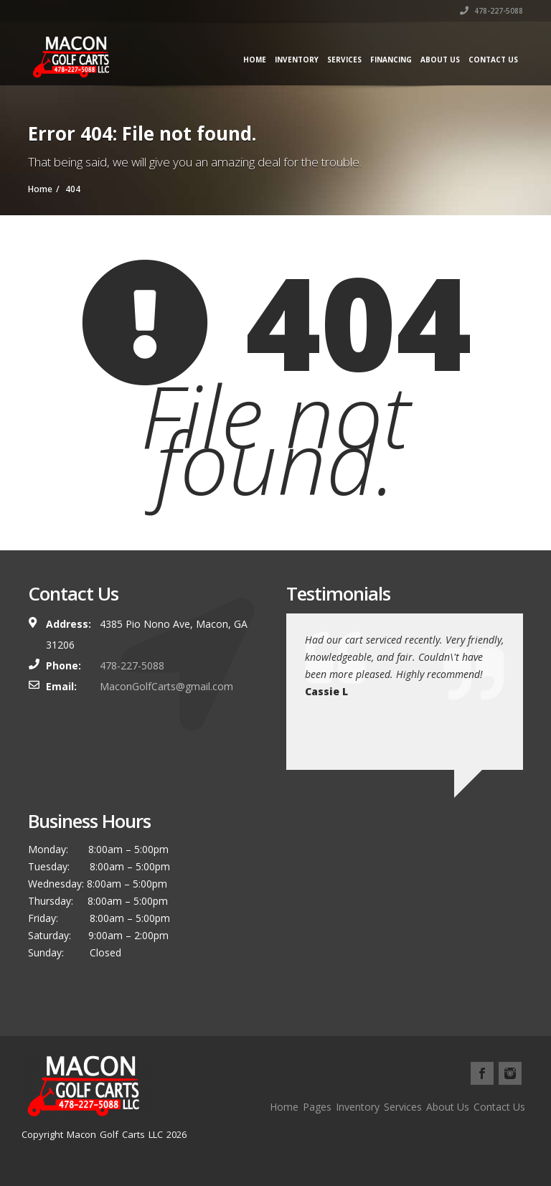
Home (254, 60)
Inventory (297, 60)
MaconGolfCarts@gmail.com (166, 686)
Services (344, 60)
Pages (317, 1107)
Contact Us (493, 60)
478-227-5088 (491, 11)
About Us (440, 60)
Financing (391, 60)
